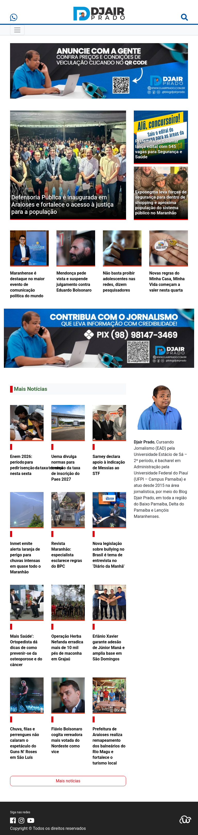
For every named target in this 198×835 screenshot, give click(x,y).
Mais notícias (68, 780)
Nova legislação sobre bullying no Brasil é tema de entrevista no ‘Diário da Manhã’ (109, 555)
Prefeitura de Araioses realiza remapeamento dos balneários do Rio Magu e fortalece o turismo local (109, 746)
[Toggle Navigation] (17, 30)
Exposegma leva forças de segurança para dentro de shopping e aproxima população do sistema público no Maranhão (161, 202)
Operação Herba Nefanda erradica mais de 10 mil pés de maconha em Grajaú (67, 647)
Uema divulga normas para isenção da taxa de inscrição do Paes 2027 (65, 468)
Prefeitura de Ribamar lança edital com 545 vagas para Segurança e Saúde (158, 148)
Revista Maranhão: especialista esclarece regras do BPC (66, 555)
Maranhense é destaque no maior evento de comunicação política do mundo (27, 284)
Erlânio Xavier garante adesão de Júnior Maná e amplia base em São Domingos (109, 647)
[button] (19, 165)
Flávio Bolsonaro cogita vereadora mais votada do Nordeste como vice (66, 740)
